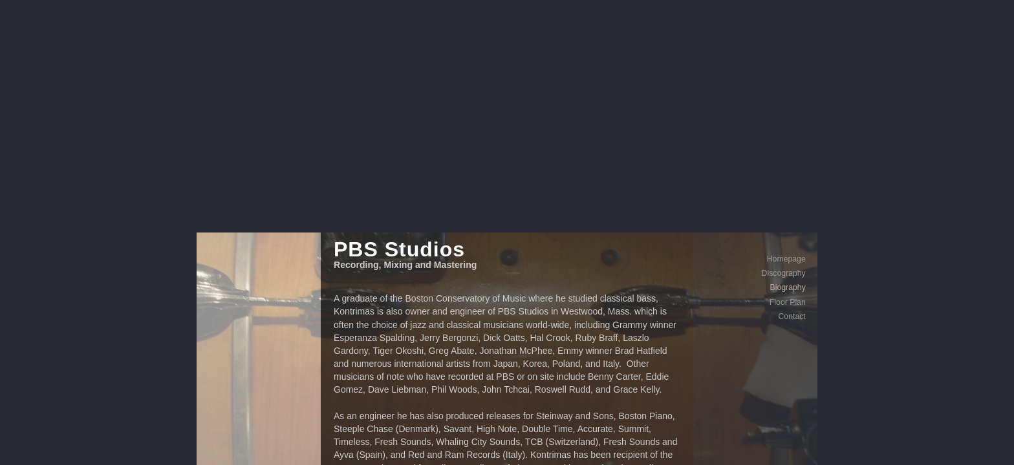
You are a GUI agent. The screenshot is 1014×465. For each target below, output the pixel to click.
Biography (752, 105)
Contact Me (552, 454)
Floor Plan (752, 120)
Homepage (750, 76)
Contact (756, 134)
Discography (748, 91)
